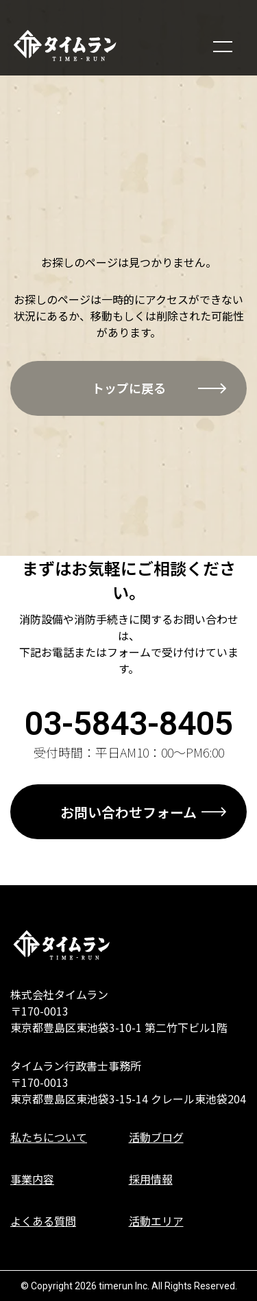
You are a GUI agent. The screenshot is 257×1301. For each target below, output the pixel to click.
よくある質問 (43, 1220)
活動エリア (156, 1220)
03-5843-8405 (129, 723)
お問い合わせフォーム (128, 812)
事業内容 (32, 1179)
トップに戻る (129, 388)
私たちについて (48, 1137)
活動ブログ (156, 1137)
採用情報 (151, 1179)
